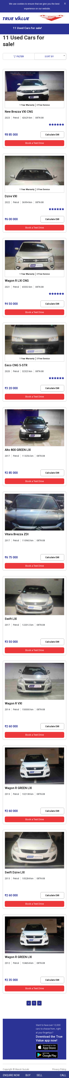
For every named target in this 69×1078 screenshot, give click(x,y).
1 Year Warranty (27, 105)
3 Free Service (43, 105)
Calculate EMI (52, 134)
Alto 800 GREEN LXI (18, 450)
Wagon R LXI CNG (17, 280)
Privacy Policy (59, 1069)
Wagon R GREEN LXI (18, 788)
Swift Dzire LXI (15, 872)
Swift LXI (11, 619)
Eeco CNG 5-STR (16, 365)
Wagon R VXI (13, 703)
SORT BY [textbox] (49, 56)
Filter (18, 56)
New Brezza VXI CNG (19, 111)
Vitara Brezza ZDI (17, 534)
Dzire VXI (11, 196)
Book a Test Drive (34, 143)
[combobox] (50, 56)
